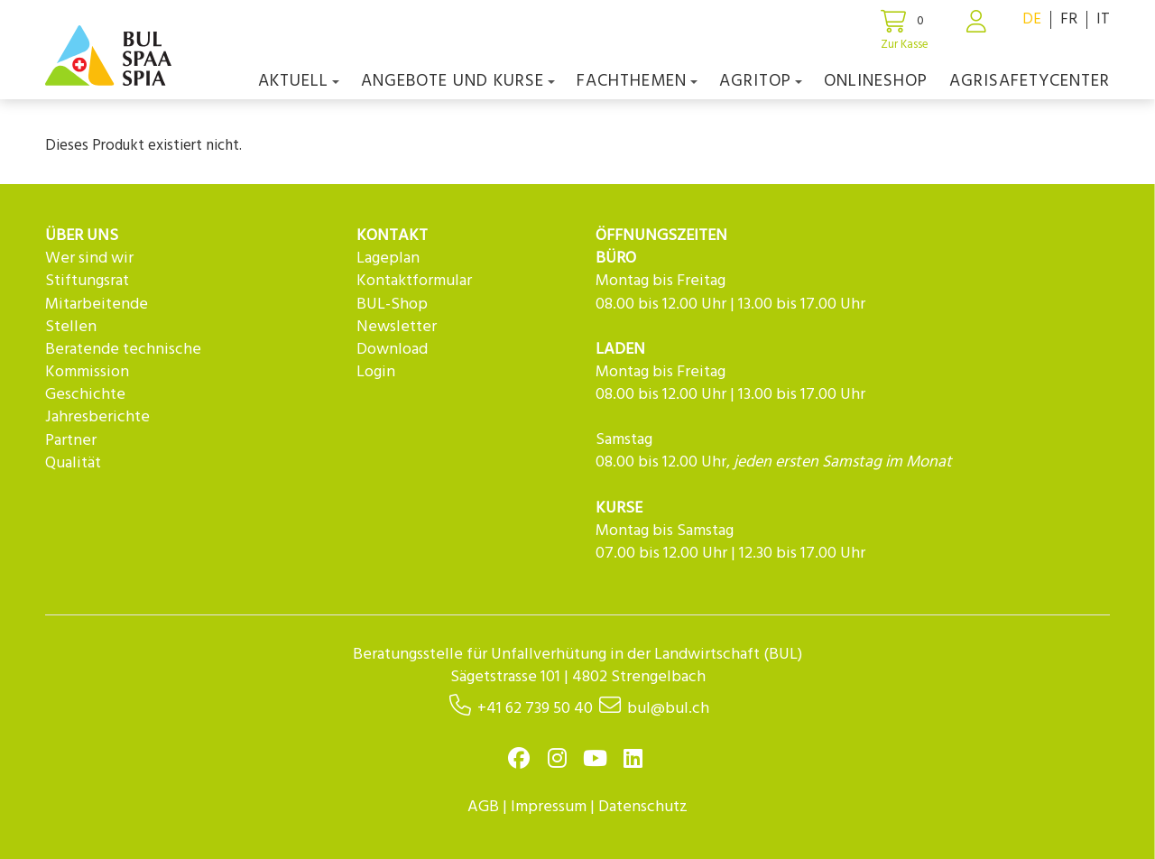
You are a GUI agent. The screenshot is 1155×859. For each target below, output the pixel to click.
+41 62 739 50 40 (535, 709)
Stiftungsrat (87, 281)
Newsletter (396, 327)
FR (1068, 19)
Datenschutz (643, 807)
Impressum (549, 807)
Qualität (73, 463)
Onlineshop (876, 81)
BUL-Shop (392, 304)
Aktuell (298, 81)
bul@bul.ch (668, 709)
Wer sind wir (89, 258)
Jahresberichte (97, 417)
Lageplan (388, 258)
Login (375, 372)
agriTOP (760, 81)
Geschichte (85, 395)
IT (1103, 19)
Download (392, 350)
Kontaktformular (414, 281)
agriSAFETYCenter (1029, 81)
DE (1031, 19)
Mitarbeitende (96, 304)
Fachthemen (637, 81)
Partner (71, 441)
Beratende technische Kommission (123, 361)
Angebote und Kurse (458, 81)
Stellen (71, 327)
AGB (483, 807)
